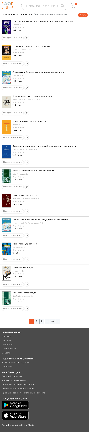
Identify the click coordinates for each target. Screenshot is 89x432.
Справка (6, 340)
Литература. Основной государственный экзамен (38, 72)
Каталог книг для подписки (16, 14)
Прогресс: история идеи (24, 293)
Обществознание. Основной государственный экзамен (40, 220)
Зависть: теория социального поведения (33, 171)
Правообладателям (12, 376)
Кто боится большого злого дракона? (31, 46)
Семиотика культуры (23, 268)
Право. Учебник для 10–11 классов (29, 121)
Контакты (6, 336)
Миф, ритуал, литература (25, 195)
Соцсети (6, 353)
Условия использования (14, 380)
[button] (84, 6)
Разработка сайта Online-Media (18, 425)
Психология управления (24, 244)
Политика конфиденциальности (18, 385)
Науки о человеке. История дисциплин (32, 96)
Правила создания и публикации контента (23, 393)
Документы (7, 345)
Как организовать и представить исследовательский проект (43, 21)
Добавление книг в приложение (18, 389)
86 (52, 321)
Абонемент (7, 367)
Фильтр (82, 15)
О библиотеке (9, 349)
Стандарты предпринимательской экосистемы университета (44, 146)
